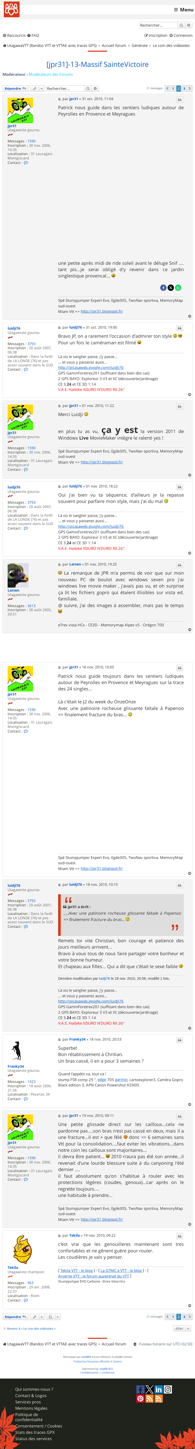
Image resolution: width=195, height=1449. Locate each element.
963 (30, 1283)
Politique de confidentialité (29, 1417)
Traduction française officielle (91, 1361)
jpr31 (12, 126)
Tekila (13, 1268)
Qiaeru (117, 1361)
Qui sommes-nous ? (34, 1389)
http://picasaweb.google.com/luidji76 (91, 367)
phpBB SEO (106, 1368)
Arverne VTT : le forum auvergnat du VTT (93, 1276)
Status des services (33, 1438)
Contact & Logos (31, 1395)
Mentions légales (31, 1408)
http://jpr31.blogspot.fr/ (102, 311)
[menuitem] (33, 35)
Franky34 (16, 1066)
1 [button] (173, 88)
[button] (167, 88)
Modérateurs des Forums (51, 74)
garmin (121, 1079)
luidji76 (14, 328)
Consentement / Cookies (38, 1426)
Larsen (13, 590)
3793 (31, 344)
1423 (31, 1082)
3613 (31, 606)
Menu (186, 9)
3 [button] (184, 88)
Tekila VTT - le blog (76, 1270)
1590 (31, 141)
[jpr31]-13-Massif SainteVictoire (97, 64)
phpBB (85, 1357)
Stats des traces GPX (35, 1432)
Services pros (28, 1402)
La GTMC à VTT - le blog (121, 1270)
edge (102, 1079)
